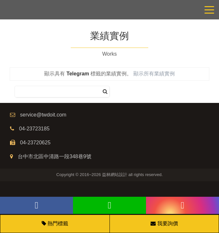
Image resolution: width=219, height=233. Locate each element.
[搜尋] (105, 91)
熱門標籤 (57, 223)
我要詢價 (164, 223)
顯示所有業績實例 (154, 73)
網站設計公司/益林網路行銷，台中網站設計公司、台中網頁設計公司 (109, 9)
